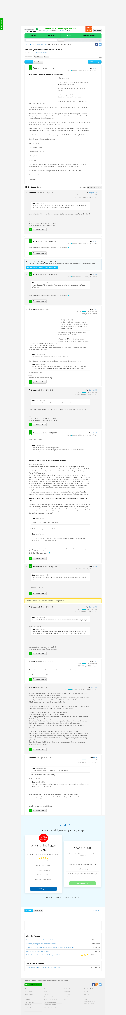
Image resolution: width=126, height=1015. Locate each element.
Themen (33, 35)
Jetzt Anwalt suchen (82, 883)
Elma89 (94, 68)
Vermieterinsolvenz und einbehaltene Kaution (40, 940)
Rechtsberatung (28, 997)
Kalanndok (94, 687)
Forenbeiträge (61, 31)
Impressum (87, 994)
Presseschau (27, 1004)
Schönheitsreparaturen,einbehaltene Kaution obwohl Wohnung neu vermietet (50, 947)
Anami (95, 309)
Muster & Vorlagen (89, 35)
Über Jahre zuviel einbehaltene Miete (37, 951)
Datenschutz (87, 997)
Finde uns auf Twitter (50, 997)
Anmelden (27, 999)
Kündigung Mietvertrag (50, 1004)
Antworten (28, 62)
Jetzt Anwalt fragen (95, 62)
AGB (65, 999)
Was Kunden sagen (29, 1002)
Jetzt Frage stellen (43, 889)
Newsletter (47, 991)
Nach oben (97, 910)
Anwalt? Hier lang (95, 40)
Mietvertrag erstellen (50, 1007)
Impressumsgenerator (50, 1002)
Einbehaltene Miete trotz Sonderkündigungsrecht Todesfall (44, 955)
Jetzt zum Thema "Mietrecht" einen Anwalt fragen (42, 267)
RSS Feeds (47, 994)
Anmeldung (67, 991)
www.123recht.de (29, 44)
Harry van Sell (93, 193)
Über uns (86, 991)
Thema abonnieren (41, 52)
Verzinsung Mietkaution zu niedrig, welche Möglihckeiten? (44, 967)
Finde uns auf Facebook (50, 999)
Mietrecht (44, 44)
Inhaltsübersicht (28, 991)
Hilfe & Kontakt (1, 24)
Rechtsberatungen (77, 31)
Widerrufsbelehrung (89, 1003)
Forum (69, 35)
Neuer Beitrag (38, 62)
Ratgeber (47, 31)
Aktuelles (66, 997)
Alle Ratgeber (28, 1007)
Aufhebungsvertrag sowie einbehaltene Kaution (41, 943)
